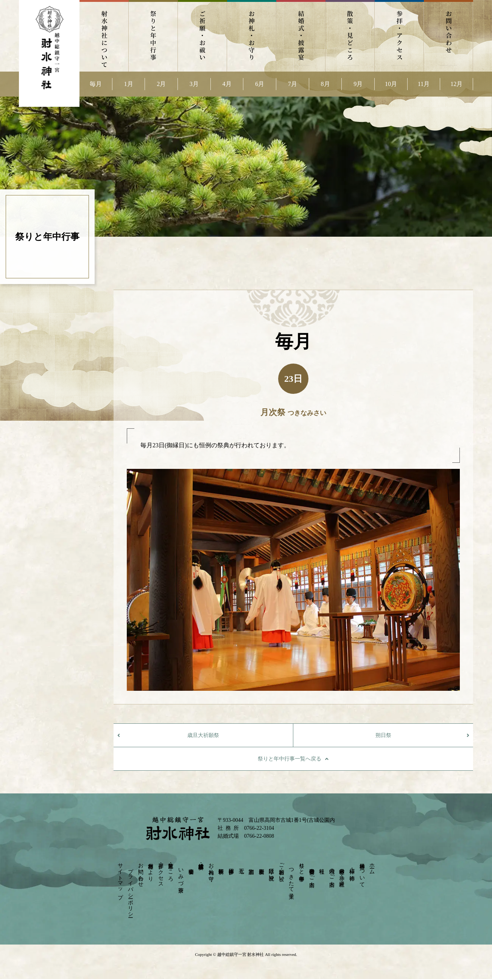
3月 (194, 84)
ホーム (372, 865)
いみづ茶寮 (181, 874)
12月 (456, 84)
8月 (325, 84)
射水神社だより (151, 869)
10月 (391, 84)
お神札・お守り (251, 36)
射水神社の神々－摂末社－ (342, 874)
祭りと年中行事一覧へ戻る (289, 759)
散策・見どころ (350, 36)
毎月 (96, 84)
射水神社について (104, 36)
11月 (424, 84)
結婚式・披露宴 (300, 36)
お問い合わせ (448, 36)
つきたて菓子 (291, 877)
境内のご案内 (332, 871)
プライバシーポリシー (130, 890)
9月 (358, 84)
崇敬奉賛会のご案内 (312, 871)
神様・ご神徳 (352, 868)
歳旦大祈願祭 (203, 735)
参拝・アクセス (399, 36)
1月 (128, 84)
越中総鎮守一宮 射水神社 (240, 954)
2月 (161, 84)
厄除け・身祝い (271, 871)
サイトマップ (120, 878)
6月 (259, 84)
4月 (227, 84)
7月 (292, 84)
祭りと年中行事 (153, 36)
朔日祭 (383, 735)
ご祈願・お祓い (202, 36)
